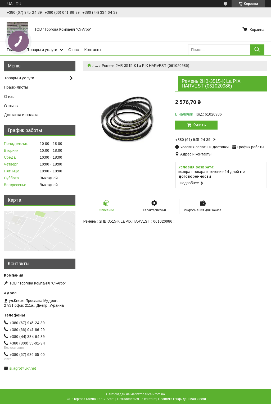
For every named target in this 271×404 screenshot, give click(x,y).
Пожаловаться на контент (136, 399)
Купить (199, 125)
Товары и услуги (42, 49)
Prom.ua (158, 394)
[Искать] (257, 49)
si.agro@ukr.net (22, 368)
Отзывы (11, 105)
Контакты (92, 49)
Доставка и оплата (21, 114)
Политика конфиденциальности (182, 399)
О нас (73, 49)
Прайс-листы (16, 87)
